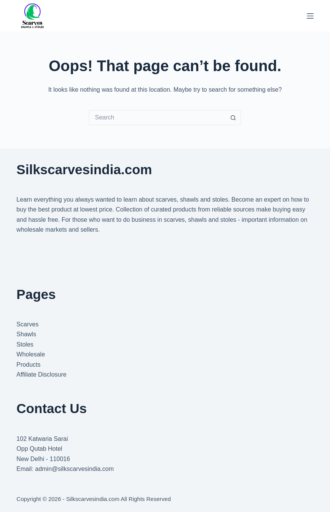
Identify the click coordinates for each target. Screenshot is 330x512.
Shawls (26, 334)
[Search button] (233, 117)
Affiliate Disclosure (41, 374)
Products (28, 364)
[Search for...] (157, 117)
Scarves (27, 324)
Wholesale (30, 354)
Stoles (24, 344)
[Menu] (310, 16)
